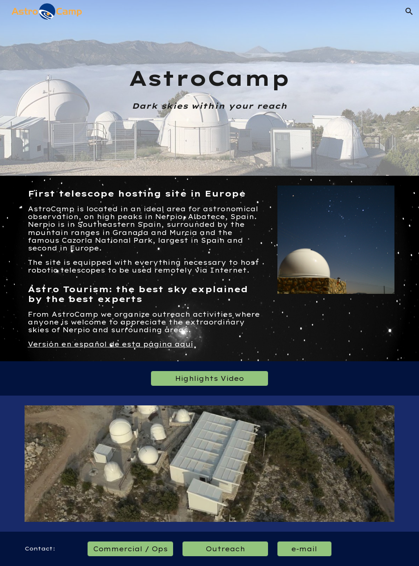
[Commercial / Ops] (130, 548)
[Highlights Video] (209, 378)
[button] (409, 11)
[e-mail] (304, 548)
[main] (209, 88)
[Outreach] (225, 548)
